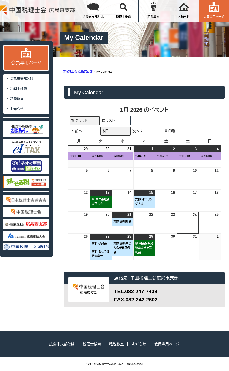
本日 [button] (105, 131)
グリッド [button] (79, 121)
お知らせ (184, 10)
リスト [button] (108, 121)
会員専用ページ (214, 10)
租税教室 (153, 10)
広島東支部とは (93, 10)
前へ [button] (76, 131)
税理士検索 (123, 10)
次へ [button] (138, 131)
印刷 (170, 132)
